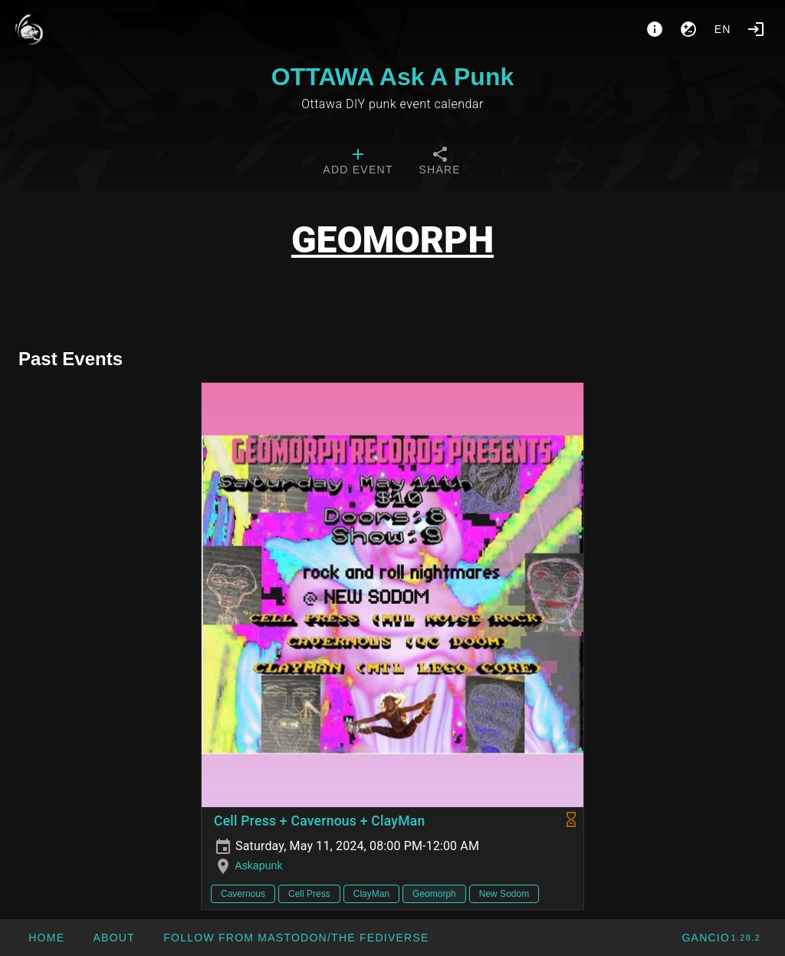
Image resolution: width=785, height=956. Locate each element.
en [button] (722, 29)
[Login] (756, 29)
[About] (655, 29)
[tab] (357, 162)
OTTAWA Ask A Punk (392, 77)
